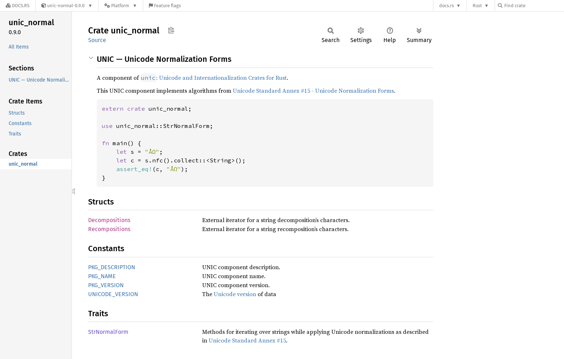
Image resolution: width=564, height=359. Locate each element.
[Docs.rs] (17, 5)
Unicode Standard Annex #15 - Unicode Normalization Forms (313, 91)
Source (97, 40)
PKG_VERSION (106, 285)
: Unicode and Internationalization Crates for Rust (213, 78)
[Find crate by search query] (534, 5)
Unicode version (235, 294)
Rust (477, 5)
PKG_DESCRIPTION (111, 267)
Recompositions (109, 229)
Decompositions (109, 220)
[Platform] (121, 5)
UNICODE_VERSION (113, 294)
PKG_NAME (102, 276)
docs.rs (446, 5)
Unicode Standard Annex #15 (247, 340)
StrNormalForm (108, 331)
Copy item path (171, 30)
